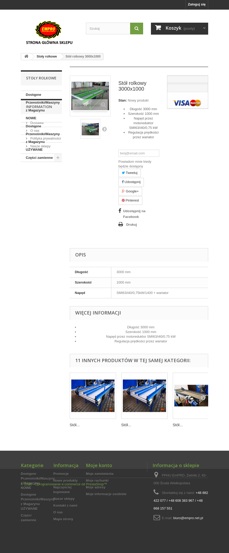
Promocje (61, 474)
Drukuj (131, 225)
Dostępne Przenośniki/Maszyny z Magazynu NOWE (43, 106)
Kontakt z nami (65, 505)
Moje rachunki (97, 480)
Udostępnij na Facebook (134, 214)
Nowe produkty (65, 480)
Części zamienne (39, 158)
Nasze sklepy (39, 215)
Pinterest (130, 200)
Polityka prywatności (45, 207)
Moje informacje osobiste (106, 494)
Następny (104, 128)
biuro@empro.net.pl (188, 518)
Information (39, 177)
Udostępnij (131, 182)
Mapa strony (63, 519)
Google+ (130, 191)
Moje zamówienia (99, 474)
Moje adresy (95, 487)
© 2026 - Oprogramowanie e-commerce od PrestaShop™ (64, 539)
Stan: (122, 100)
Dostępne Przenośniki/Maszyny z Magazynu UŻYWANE (43, 138)
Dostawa (36, 191)
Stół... (75, 425)
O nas (34, 199)
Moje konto (99, 465)
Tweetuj (129, 173)
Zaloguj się (197, 4)
